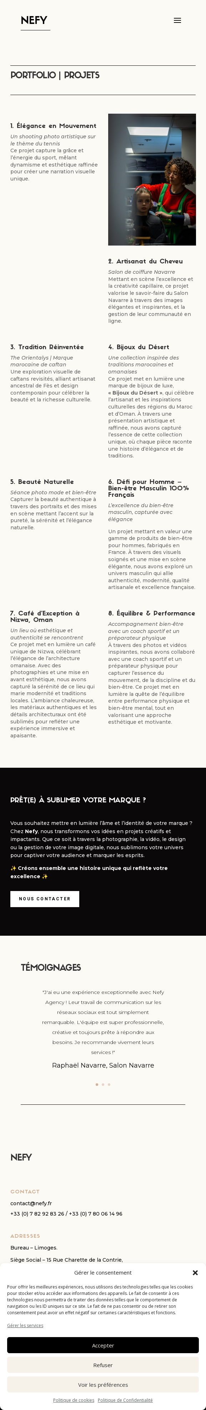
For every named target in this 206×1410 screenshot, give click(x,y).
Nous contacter (45, 898)
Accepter (103, 1345)
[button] (195, 1272)
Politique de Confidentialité (125, 1400)
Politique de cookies (73, 1400)
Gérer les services (25, 1325)
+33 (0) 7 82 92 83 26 (37, 1214)
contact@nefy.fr (31, 1203)
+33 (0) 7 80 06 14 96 (95, 1214)
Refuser (103, 1365)
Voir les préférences (103, 1384)
